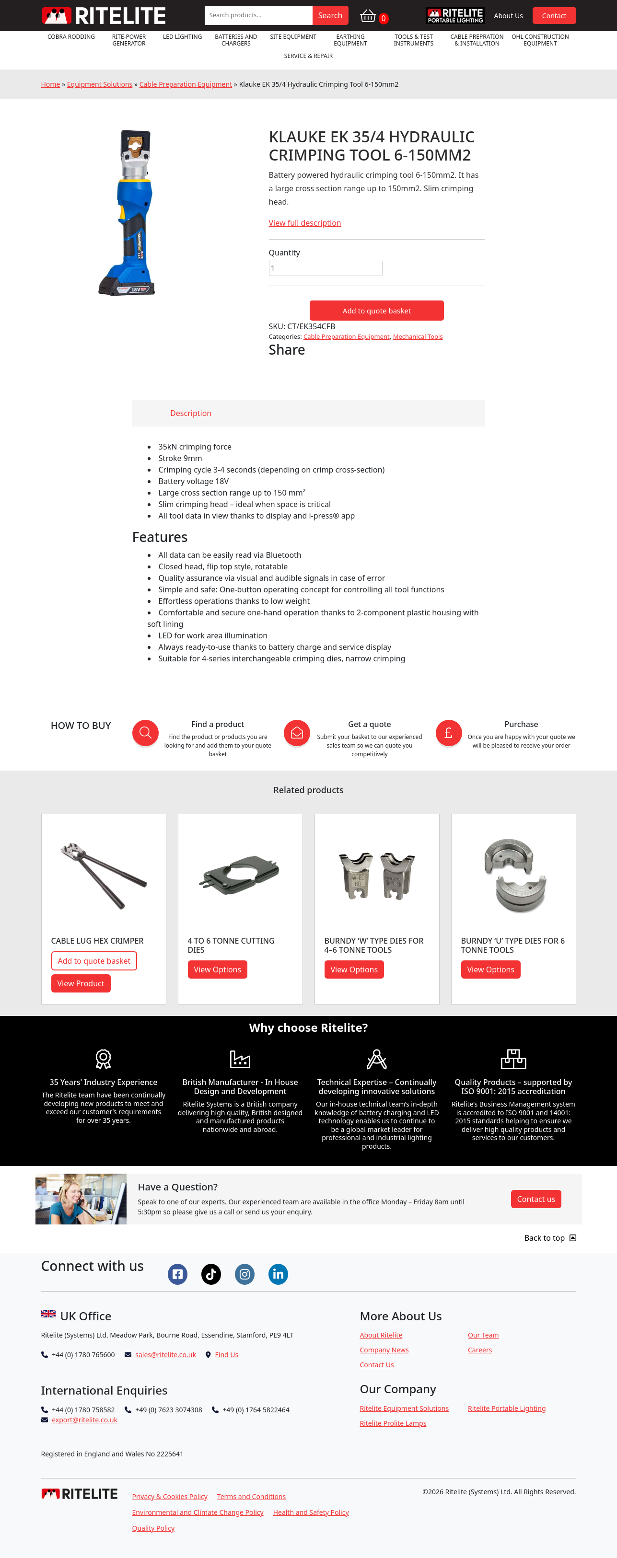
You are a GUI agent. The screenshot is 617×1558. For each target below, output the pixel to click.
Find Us (227, 1354)
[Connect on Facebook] (179, 1273)
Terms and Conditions (251, 1496)
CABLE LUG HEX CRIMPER (97, 940)
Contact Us (377, 1364)
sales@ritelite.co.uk (165, 1354)
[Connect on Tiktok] (212, 1273)
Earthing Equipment (350, 40)
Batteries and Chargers (236, 40)
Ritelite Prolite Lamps (393, 1423)
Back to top (550, 1238)
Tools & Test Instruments (414, 40)
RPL (455, 15)
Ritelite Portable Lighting (507, 1408)
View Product (81, 983)
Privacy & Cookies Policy (170, 1496)
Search (330, 15)
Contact (554, 15)
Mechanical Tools (418, 336)
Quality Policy (153, 1528)
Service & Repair (308, 56)
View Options (218, 969)
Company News (384, 1349)
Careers (480, 1349)
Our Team (483, 1334)
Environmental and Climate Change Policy (198, 1512)
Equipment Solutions (100, 84)
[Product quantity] (326, 268)
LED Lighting (182, 37)
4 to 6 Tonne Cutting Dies (231, 945)
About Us (508, 15)
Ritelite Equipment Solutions (404, 1408)
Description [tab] (190, 413)
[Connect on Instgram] (246, 1273)
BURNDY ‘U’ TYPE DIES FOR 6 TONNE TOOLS (513, 945)
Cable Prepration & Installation (476, 40)
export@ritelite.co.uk (84, 1419)
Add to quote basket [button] (94, 961)
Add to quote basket (377, 310)
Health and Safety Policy (311, 1512)
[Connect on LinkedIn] (279, 1273)
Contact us (536, 1199)
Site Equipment (293, 37)
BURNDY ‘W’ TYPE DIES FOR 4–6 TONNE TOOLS (374, 945)
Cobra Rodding (71, 37)
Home (50, 84)
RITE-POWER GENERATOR (129, 40)
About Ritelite (381, 1334)
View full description (305, 223)
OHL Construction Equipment (540, 40)
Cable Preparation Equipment (186, 84)
